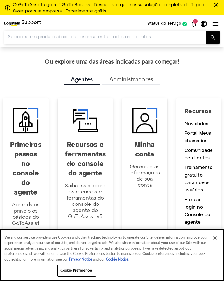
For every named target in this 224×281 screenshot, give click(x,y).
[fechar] (217, 4)
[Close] (215, 238)
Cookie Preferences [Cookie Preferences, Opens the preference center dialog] (76, 270)
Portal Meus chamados (198, 137)
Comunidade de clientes (199, 154)
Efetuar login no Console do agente (197, 211)
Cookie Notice (117, 259)
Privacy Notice (80, 259)
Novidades (196, 124)
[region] (112, 255)
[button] (193, 24)
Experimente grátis (85, 11)
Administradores (131, 79)
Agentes (82, 79)
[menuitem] (22, 24)
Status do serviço (164, 24)
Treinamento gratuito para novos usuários (198, 179)
